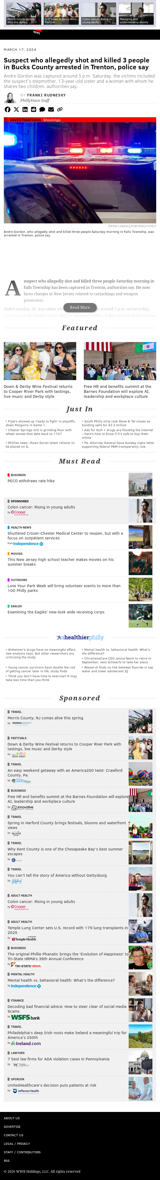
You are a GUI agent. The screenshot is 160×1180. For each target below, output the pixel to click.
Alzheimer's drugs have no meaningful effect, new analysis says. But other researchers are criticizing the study (41, 653)
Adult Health (21, 895)
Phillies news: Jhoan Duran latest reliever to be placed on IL (40, 444)
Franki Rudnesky (46, 94)
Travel (16, 712)
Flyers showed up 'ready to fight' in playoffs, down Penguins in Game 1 (40, 423)
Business (18, 475)
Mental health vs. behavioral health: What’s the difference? (116, 651)
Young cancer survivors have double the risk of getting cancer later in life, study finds (40, 669)
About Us (12, 1118)
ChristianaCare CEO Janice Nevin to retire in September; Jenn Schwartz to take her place (116, 660)
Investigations (25, 119)
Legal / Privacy (17, 1143)
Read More (80, 307)
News (36, 32)
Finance (17, 1000)
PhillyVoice (11, 34)
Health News (21, 527)
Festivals (19, 738)
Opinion (17, 1079)
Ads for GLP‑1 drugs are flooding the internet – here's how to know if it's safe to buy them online (117, 434)
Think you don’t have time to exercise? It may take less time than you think (41, 678)
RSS (6, 1160)
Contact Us (13, 1135)
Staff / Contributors (22, 1152)
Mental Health (22, 974)
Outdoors (19, 580)
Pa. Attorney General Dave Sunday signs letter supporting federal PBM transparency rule (118, 444)
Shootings (52, 119)
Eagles (16, 606)
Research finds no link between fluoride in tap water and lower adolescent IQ (117, 669)
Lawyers (18, 1053)
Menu (152, 34)
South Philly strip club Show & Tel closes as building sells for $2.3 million (116, 423)
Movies (17, 553)
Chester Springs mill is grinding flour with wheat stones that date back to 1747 (39, 432)
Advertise (12, 1126)
